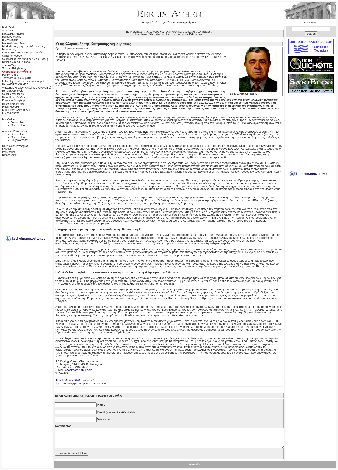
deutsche (182, 34)
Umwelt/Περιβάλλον (13, 97)
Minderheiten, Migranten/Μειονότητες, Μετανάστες (23, 48)
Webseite (103, 419)
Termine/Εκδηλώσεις (14, 68)
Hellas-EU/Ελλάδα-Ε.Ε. (15, 84)
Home (28, 22)
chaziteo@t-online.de (78, 370)
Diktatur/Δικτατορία (13, 33)
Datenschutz (9, 154)
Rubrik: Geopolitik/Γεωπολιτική (74, 380)
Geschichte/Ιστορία (13, 93)
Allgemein (8, 30)
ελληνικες (172, 31)
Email (116, 412)
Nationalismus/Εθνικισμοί (16, 62)
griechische (162, 34)
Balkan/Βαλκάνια (11, 36)
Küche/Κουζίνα (10, 113)
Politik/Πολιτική (10, 74)
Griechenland (18, 125)
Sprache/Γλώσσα (12, 55)
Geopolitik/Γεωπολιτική (16, 71)
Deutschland (18, 122)
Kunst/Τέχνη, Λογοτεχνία (16, 109)
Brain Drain (8, 27)
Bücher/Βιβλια (10, 40)
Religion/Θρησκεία (12, 90)
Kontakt (6, 149)
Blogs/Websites (19, 140)
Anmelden (194, 464)
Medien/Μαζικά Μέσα (14, 43)
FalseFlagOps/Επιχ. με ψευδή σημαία (23, 81)
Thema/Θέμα (9, 65)
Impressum (8, 152)
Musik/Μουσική (11, 106)
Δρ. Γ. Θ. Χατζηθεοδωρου (256, 92)
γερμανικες (190, 31)
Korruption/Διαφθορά (14, 100)
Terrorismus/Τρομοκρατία (16, 78)
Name (101, 404)
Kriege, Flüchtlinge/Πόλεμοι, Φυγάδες (23, 52)
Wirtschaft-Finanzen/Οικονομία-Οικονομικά (26, 87)
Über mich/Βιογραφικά (15, 146)
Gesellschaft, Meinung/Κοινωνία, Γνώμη (25, 59)
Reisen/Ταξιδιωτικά (13, 103)
